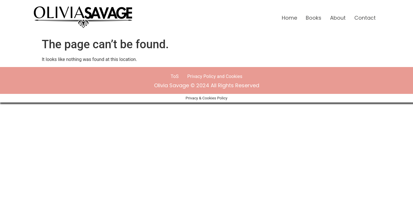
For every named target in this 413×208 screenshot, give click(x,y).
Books (313, 17)
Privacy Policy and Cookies (214, 76)
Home (289, 17)
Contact (365, 17)
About (338, 17)
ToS (175, 76)
